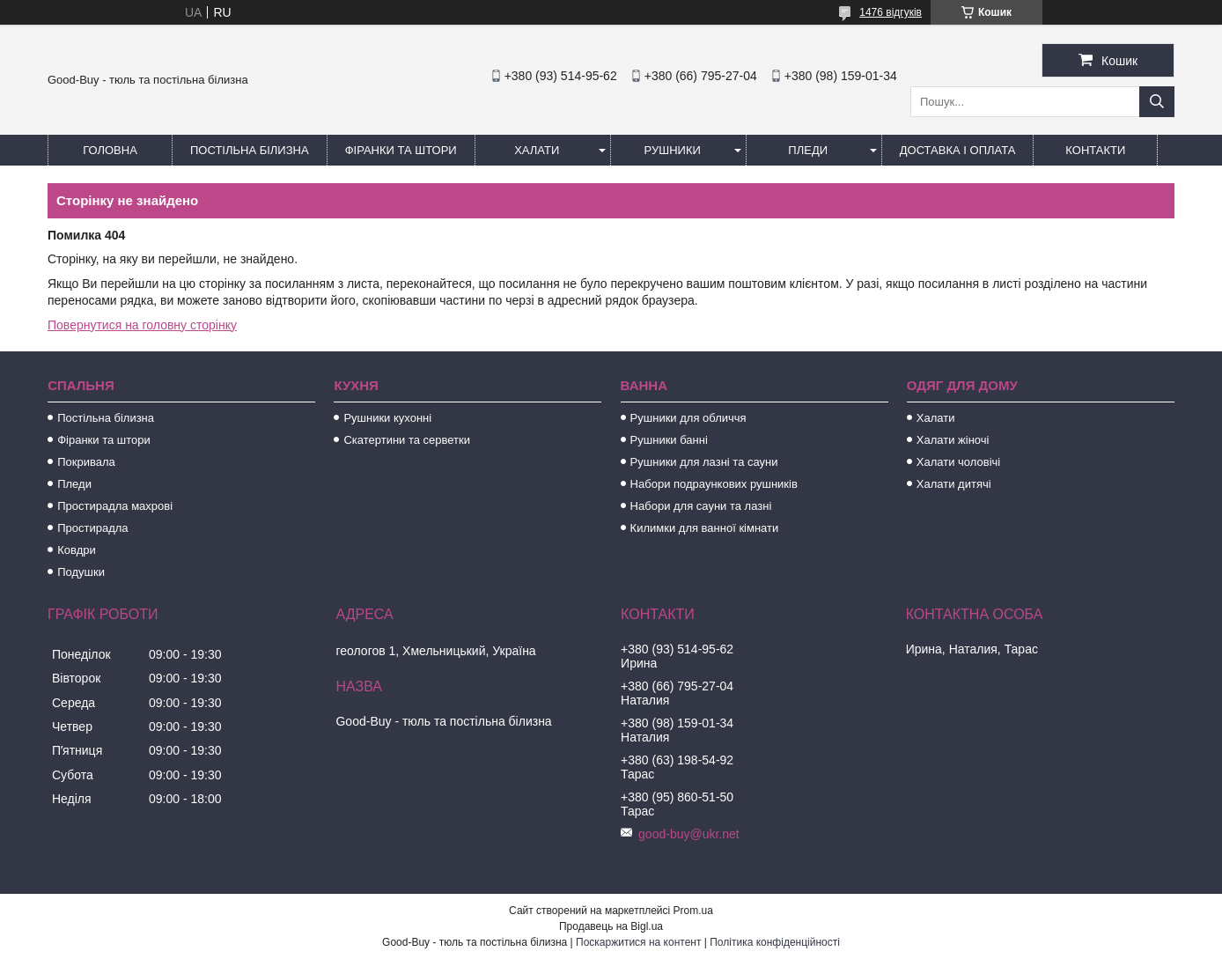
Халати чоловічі (958, 461)
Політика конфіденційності (775, 942)
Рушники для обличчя (688, 417)
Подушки (81, 572)
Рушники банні (669, 439)
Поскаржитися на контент (638, 942)
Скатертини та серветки (406, 439)
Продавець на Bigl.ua (611, 926)
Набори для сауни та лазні (701, 506)
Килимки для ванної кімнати (704, 528)
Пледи (808, 150)
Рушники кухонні (387, 417)
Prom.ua (693, 910)
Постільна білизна (249, 150)
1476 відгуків (890, 12)
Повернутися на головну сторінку (142, 325)
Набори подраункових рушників (714, 484)
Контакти (1095, 150)
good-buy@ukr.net (689, 834)
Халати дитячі (953, 484)
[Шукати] (1156, 101)
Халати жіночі (953, 439)
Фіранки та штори (401, 150)
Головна (110, 150)
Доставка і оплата (958, 150)
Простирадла (92, 528)
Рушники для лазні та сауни (704, 461)
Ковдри (76, 550)
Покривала (86, 461)
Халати (536, 150)
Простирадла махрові (115, 506)
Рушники (672, 150)
